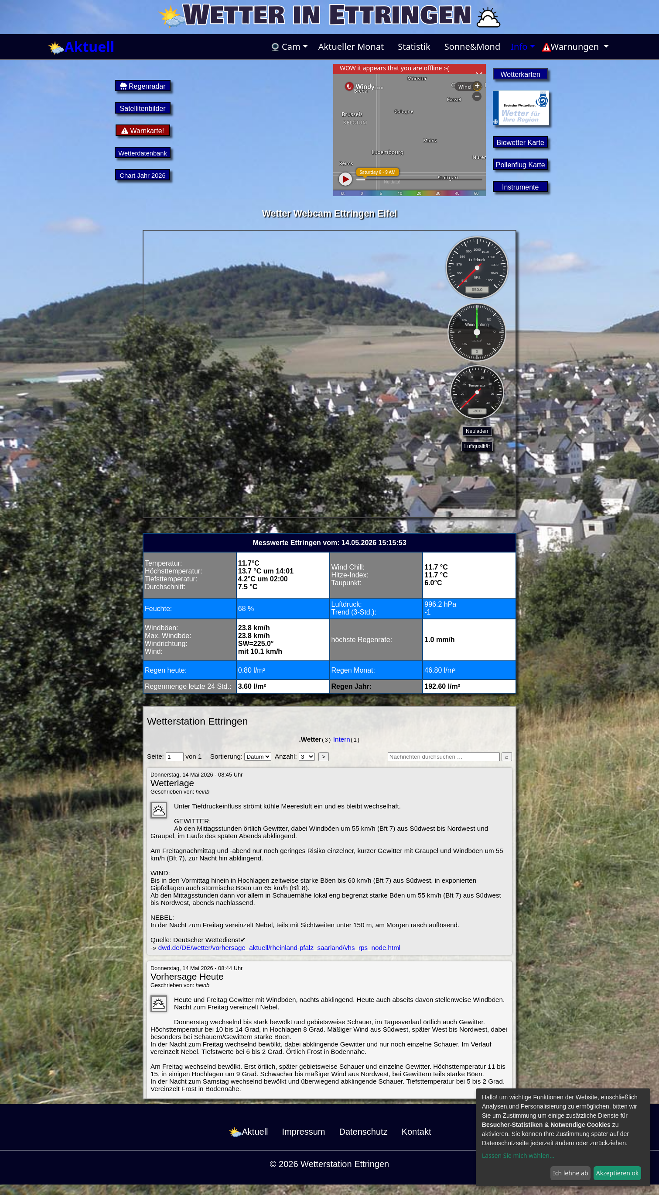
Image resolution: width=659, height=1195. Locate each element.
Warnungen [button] (571, 46)
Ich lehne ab (570, 1173)
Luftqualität (477, 446)
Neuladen (477, 431)
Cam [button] (285, 46)
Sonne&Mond (472, 46)
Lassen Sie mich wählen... (518, 1155)
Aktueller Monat (351, 46)
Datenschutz (363, 1131)
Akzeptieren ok (617, 1173)
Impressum (303, 1131)
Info (519, 46)
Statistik (414, 46)
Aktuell (81, 47)
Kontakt (416, 1131)
